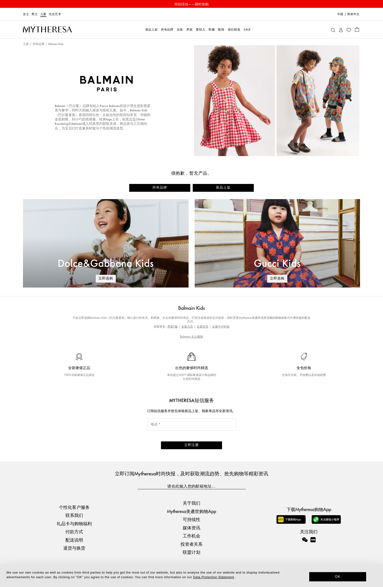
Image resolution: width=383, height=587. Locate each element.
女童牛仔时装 (221, 326)
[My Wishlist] (349, 29)
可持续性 (191, 519)
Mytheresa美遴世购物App (191, 511)
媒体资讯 (191, 527)
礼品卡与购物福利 (74, 523)
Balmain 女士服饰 (191, 336)
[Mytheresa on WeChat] (305, 539)
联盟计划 (191, 552)
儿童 (43, 14)
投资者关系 (191, 544)
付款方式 (74, 531)
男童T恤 (172, 326)
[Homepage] (47, 29)
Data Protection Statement (213, 577)
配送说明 (74, 540)
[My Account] (341, 29)
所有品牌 (38, 44)
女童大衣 (187, 326)
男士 (35, 14)
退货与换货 (74, 548)
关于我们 (191, 503)
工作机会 (191, 536)
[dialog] (191, 575)
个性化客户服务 (74, 507)
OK (337, 576)
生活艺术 (55, 14)
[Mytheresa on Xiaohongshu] (313, 543)
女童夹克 (202, 326)
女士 (26, 14)
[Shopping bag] (357, 29)
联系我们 (74, 515)
